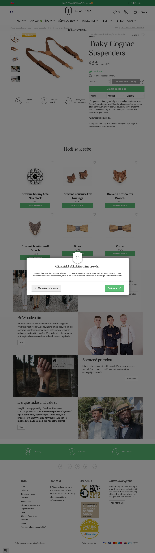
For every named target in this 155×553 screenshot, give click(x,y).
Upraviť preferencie (46, 287)
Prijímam (114, 287)
